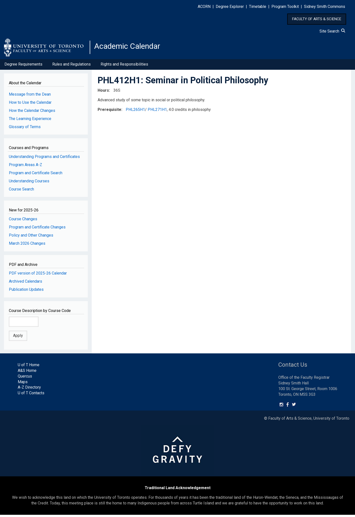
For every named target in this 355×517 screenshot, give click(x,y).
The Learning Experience (30, 120)
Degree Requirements (23, 66)
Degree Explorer (230, 6)
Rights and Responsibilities (124, 66)
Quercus (25, 378)
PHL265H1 (135, 111)
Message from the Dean (30, 96)
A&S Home (27, 372)
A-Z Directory (29, 389)
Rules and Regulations (71, 66)
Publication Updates (26, 291)
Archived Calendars (25, 283)
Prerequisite (109, 111)
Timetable (257, 6)
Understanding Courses (29, 183)
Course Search (21, 191)
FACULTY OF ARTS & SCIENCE (316, 19)
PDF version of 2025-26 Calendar (38, 275)
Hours (103, 92)
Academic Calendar (132, 48)
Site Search (332, 31)
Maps (23, 383)
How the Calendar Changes (32, 112)
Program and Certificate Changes (37, 229)
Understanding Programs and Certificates (44, 158)
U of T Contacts (31, 395)
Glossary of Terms (25, 128)
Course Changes (23, 221)
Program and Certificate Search (35, 174)
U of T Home (28, 366)
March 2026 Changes (27, 245)
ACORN (204, 6)
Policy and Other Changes (31, 237)
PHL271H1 (157, 111)
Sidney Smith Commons (324, 6)
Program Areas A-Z (25, 166)
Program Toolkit (285, 6)
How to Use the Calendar (30, 104)
